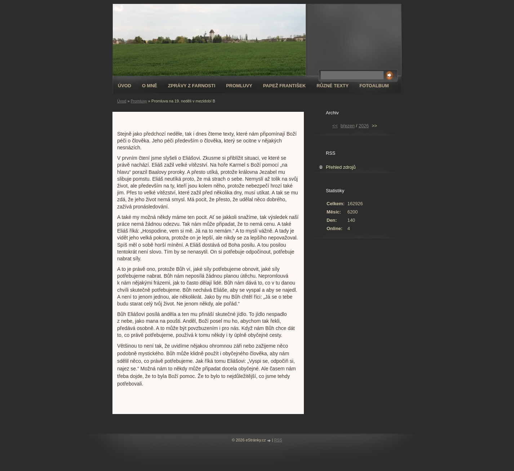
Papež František (284, 85)
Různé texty (332, 85)
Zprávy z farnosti (191, 85)
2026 (364, 125)
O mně (149, 85)
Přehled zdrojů (341, 167)
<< (335, 125)
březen (348, 125)
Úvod (124, 85)
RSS (278, 440)
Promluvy (239, 85)
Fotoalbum (374, 85)
